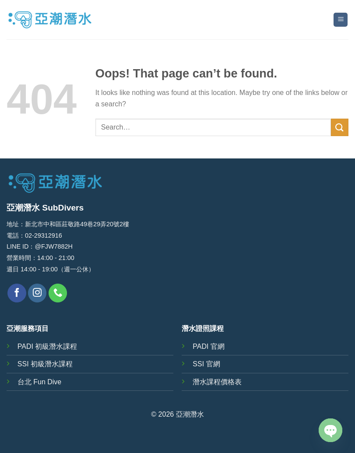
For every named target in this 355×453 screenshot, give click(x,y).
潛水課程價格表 (217, 382)
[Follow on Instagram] (37, 293)
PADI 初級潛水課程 (47, 346)
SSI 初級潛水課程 (45, 364)
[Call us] (58, 293)
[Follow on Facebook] (16, 293)
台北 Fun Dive (39, 382)
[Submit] (339, 127)
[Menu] (341, 20)
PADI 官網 (209, 346)
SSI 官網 (206, 364)
